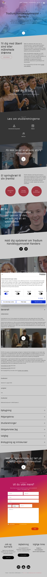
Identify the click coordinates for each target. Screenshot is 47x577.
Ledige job (8, 557)
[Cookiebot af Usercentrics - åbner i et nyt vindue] (40, 274)
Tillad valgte (23, 301)
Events (21, 2)
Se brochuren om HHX (5, 365)
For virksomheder (32, 2)
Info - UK (38, 2)
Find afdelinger (38, 572)
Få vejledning (23, 555)
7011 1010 (25, 572)
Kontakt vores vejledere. (23, 370)
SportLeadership (8, 226)
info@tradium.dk (31, 572)
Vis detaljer (40, 298)
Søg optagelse (6, 57)
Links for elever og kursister (39, 551)
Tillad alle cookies (38, 301)
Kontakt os (38, 548)
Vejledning (25, 2)
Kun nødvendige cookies (8, 301)
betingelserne (17, 524)
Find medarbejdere (39, 549)
